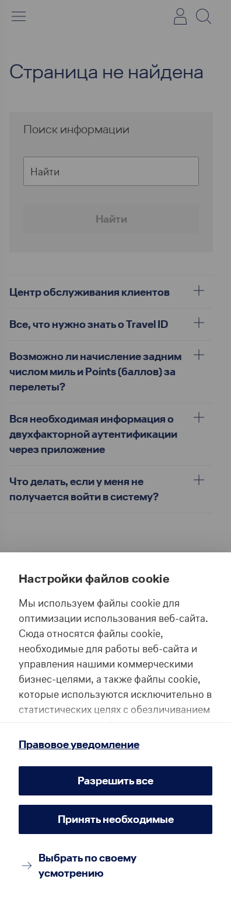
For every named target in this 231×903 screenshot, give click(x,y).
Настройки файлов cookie (94, 578)
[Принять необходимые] (115, 819)
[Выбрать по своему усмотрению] (115, 865)
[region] (115, 659)
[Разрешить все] (115, 780)
